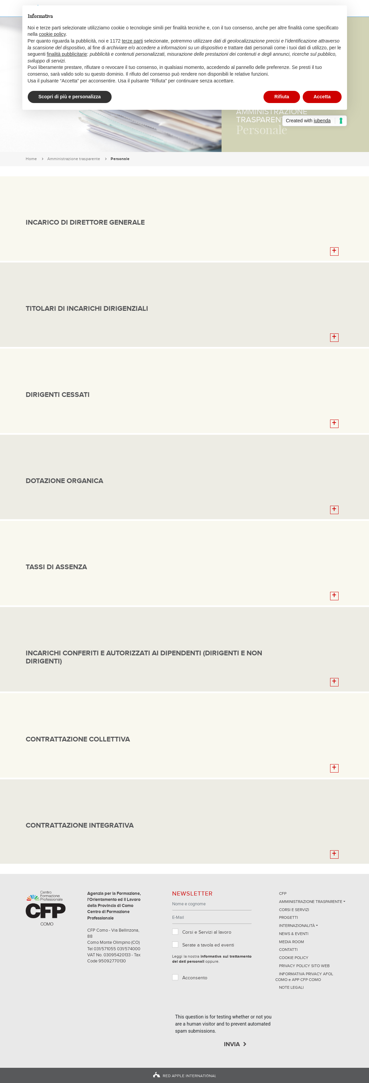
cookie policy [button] (52, 34)
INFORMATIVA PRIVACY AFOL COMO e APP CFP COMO (304, 977)
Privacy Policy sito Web (304, 966)
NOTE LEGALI (291, 988)
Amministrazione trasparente (73, 159)
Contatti (288, 950)
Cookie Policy (293, 958)
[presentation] (226, 1000)
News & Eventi (293, 934)
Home (31, 159)
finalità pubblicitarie (67, 54)
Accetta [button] (322, 96)
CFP (282, 894)
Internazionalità (297, 926)
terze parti (132, 41)
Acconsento (194, 978)
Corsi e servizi (294, 910)
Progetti (288, 918)
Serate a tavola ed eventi (208, 945)
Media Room (291, 942)
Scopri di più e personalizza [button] (70, 96)
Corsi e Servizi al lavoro (206, 932)
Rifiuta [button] (281, 96)
